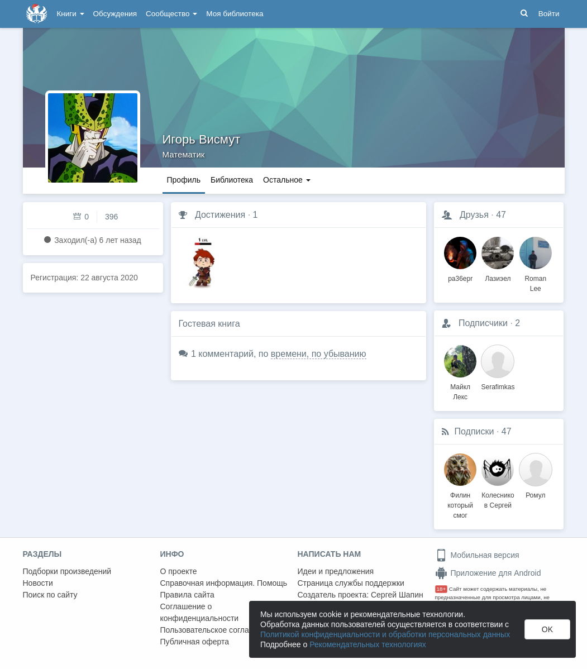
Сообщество (171, 13)
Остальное (287, 179)
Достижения (220, 214)
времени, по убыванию (318, 354)
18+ (441, 589)
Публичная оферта (195, 641)
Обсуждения (115, 13)
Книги (70, 13)
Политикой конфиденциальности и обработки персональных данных (385, 634)
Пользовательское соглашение (216, 629)
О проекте (178, 571)
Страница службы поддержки (351, 583)
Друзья (474, 214)
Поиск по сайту (50, 594)
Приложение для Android (488, 573)
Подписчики (483, 323)
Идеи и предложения (336, 571)
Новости (38, 583)
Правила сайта (187, 594)
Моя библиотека (234, 13)
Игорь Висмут (202, 139)
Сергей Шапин (397, 594)
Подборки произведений (67, 571)
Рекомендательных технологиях (367, 644)
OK (547, 629)
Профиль (184, 179)
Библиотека (232, 179)
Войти (549, 13)
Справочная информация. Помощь (224, 583)
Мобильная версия (477, 555)
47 (501, 214)
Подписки (474, 431)
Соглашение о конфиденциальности (199, 612)
